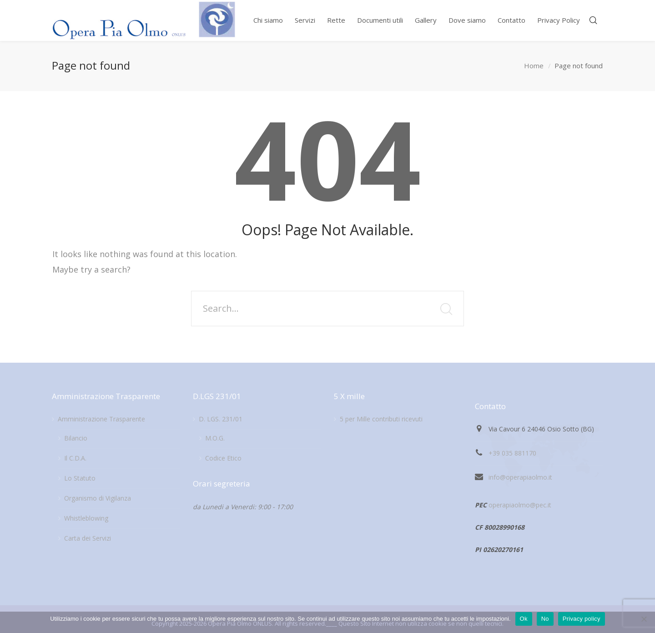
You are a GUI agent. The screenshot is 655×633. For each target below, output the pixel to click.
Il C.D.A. (75, 458)
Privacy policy (581, 618)
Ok (524, 618)
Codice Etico (223, 458)
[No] (643, 618)
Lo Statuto (80, 478)
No (545, 618)
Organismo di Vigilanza (97, 498)
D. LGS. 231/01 (220, 419)
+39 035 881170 (512, 453)
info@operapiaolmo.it (520, 477)
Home (534, 65)
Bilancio (75, 438)
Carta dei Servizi (87, 538)
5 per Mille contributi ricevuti (381, 419)
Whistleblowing (86, 518)
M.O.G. (215, 438)
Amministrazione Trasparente (101, 419)
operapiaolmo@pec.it (520, 505)
